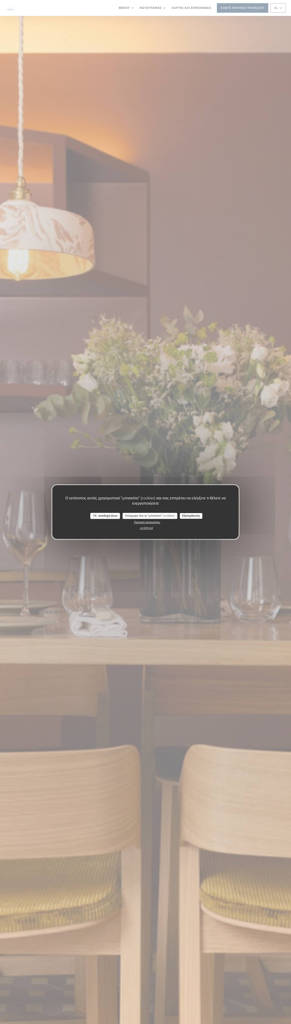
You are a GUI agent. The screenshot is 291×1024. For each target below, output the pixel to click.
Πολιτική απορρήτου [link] (147, 522)
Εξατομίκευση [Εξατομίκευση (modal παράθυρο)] (191, 516)
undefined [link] (146, 528)
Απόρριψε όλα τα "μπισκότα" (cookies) (150, 516)
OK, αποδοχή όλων (105, 516)
